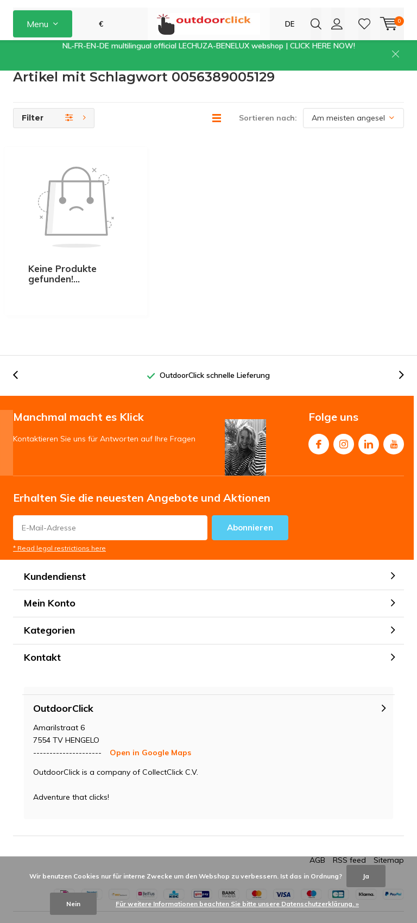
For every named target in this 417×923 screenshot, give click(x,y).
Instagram (343, 412)
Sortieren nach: (268, 153)
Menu (37, 48)
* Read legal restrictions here (59, 519)
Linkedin (368, 412)
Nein (73, 904)
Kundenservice (38, 83)
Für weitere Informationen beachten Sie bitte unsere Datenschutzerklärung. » (237, 904)
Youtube (393, 412)
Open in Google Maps (150, 723)
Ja (366, 876)
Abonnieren (250, 498)
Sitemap (389, 831)
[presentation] (105, 84)
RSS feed (349, 831)
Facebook (318, 412)
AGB (317, 831)
